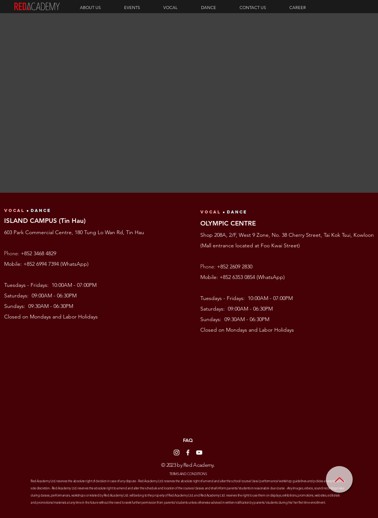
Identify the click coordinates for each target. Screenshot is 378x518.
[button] (98, 7)
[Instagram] (176, 452)
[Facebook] (188, 452)
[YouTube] (199, 452)
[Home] (339, 479)
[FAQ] (188, 440)
